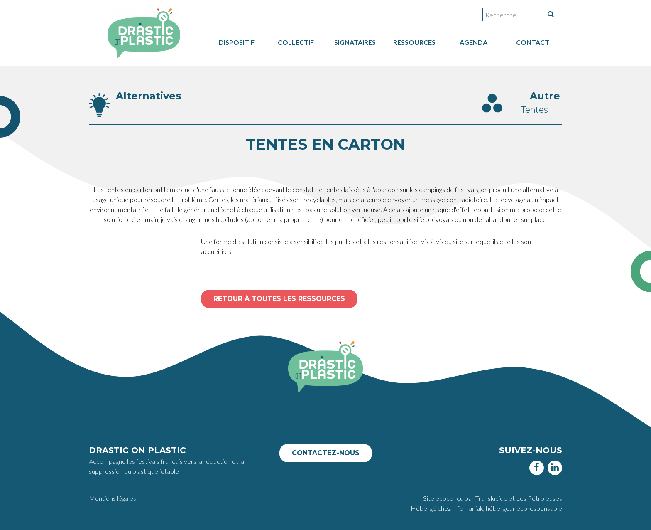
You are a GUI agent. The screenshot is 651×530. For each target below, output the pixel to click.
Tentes (534, 110)
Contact (532, 42)
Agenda (473, 42)
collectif (296, 42)
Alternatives (148, 96)
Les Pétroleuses (539, 498)
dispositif (237, 42)
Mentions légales (112, 498)
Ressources (414, 42)
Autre (545, 96)
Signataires (355, 42)
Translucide (492, 498)
